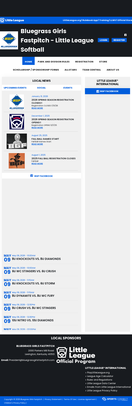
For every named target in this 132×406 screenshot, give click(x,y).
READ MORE (37, 108)
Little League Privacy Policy (101, 390)
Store (103, 61)
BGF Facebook (41, 176)
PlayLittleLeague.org (97, 372)
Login (103, 40)
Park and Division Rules (54, 61)
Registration (84, 61)
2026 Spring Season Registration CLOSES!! (53, 101)
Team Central (91, 69)
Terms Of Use (70, 399)
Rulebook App (90, 20)
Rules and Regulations (99, 379)
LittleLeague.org (72, 20)
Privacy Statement (53, 399)
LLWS (113, 20)
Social (41, 87)
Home (28, 61)
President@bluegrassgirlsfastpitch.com (32, 360)
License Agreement (87, 399)
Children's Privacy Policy (15, 403)
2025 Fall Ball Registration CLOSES (54, 158)
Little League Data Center (100, 383)
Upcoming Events (15, 87)
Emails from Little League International (108, 387)
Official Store (124, 20)
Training (104, 20)
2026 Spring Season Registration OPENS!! (53, 121)
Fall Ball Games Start (45, 138)
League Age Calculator (99, 376)
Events (67, 87)
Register (119, 40)
